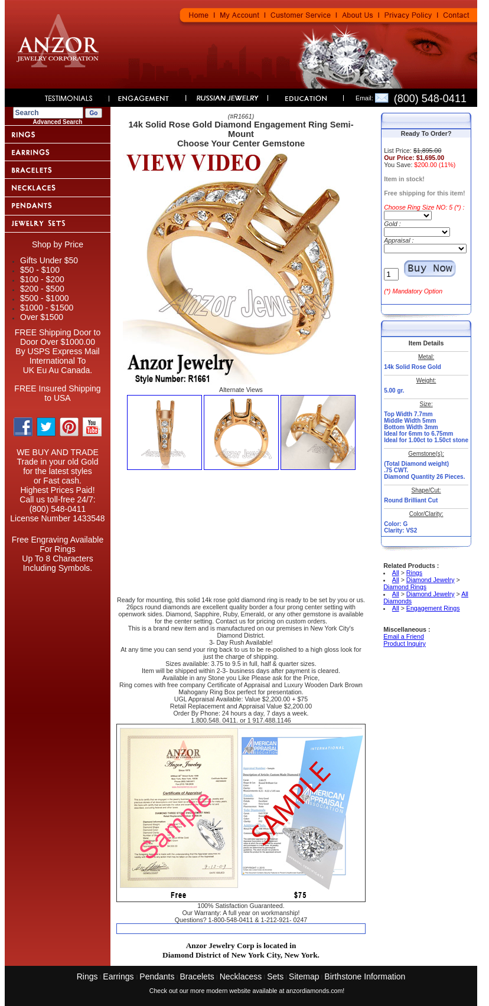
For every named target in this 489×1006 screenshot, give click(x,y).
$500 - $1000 (44, 298)
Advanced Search (58, 122)
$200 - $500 (42, 288)
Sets (275, 976)
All (395, 572)
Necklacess (241, 976)
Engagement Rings (433, 608)
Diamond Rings (404, 586)
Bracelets (197, 976)
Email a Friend (403, 636)
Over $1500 (41, 317)
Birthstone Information (364, 976)
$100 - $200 (42, 279)
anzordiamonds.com (314, 990)
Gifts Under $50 (49, 260)
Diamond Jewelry (430, 579)
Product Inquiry (404, 643)
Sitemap (304, 976)
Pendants (156, 976)
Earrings (119, 976)
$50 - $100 (40, 270)
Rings (414, 572)
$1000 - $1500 (46, 307)
